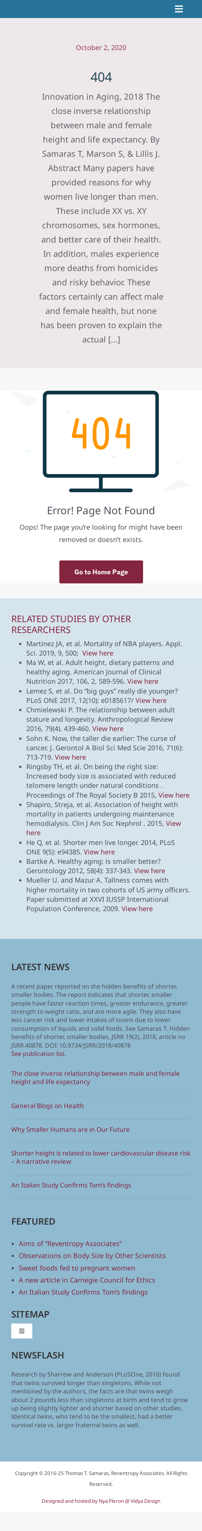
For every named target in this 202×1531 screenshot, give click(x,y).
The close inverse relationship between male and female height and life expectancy (95, 1077)
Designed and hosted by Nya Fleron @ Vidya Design (101, 1501)
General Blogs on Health (47, 1105)
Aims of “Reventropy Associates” (70, 1243)
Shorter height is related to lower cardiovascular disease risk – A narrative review (100, 1157)
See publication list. (38, 1053)
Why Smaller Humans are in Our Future (70, 1129)
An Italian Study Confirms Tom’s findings (71, 1185)
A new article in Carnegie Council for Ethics (87, 1279)
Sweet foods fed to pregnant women (77, 1267)
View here (97, 652)
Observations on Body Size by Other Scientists (92, 1255)
